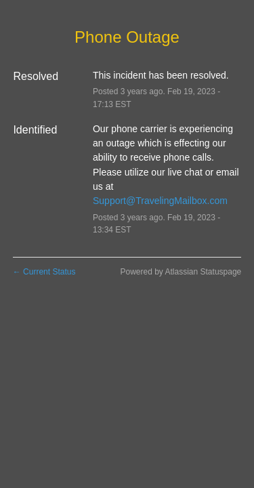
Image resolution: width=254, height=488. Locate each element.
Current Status (44, 272)
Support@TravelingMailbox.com (160, 200)
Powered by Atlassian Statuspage (180, 272)
